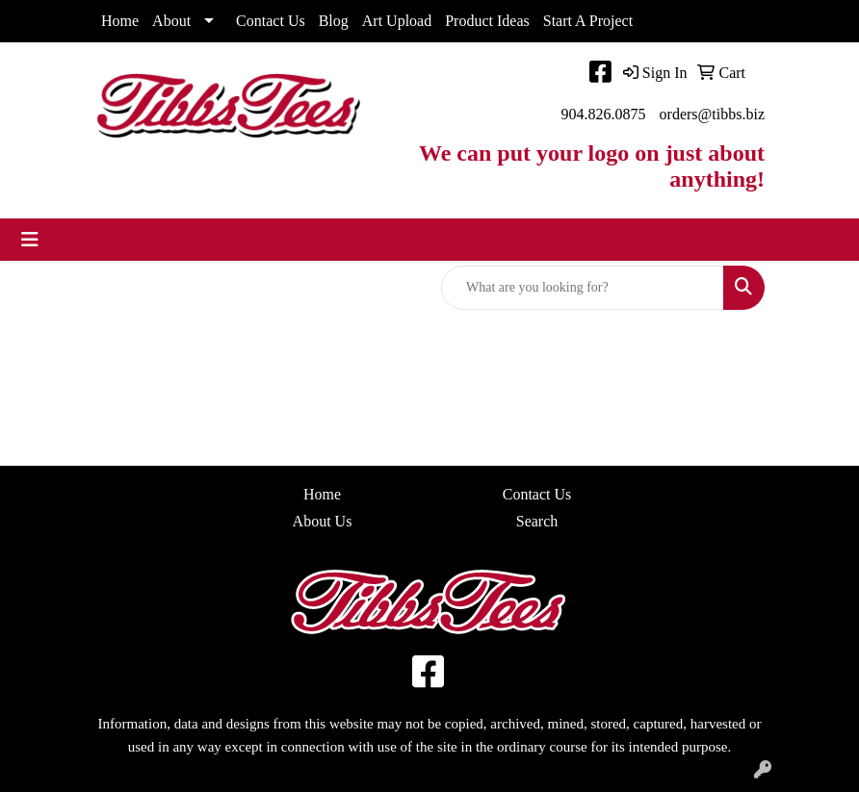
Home (120, 21)
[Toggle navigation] (30, 239)
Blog (334, 21)
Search (537, 521)
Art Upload (396, 21)
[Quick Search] (582, 288)
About (171, 21)
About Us (322, 521)
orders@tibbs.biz (712, 114)
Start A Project (588, 21)
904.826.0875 (603, 114)
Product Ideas (487, 21)
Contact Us (270, 21)
